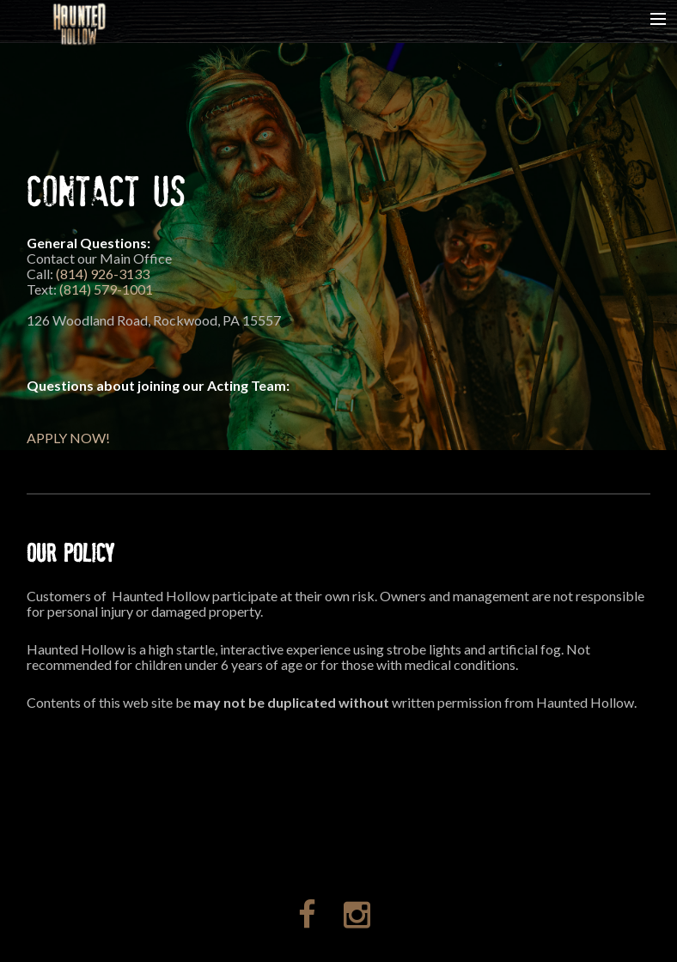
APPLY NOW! (68, 437)
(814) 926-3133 (102, 273)
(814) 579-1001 (106, 289)
